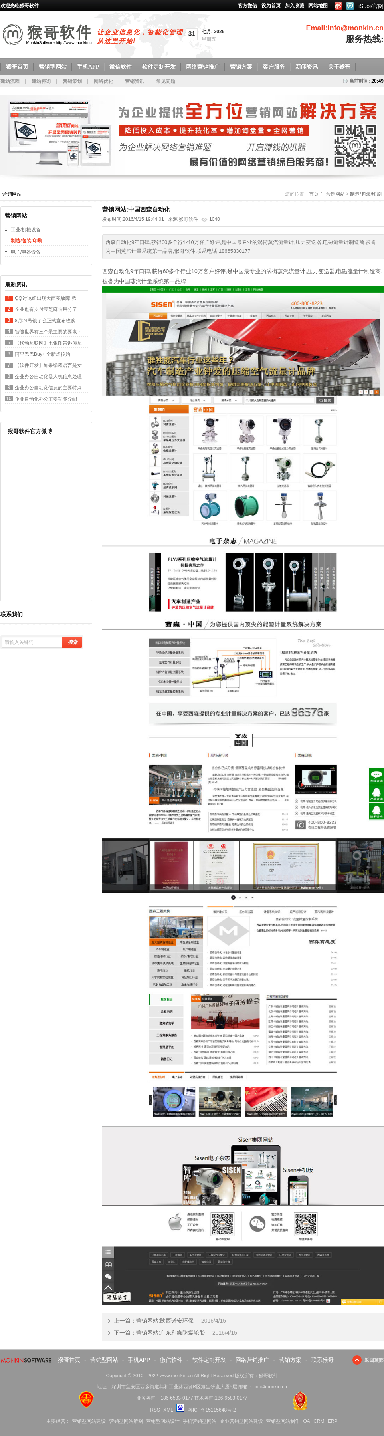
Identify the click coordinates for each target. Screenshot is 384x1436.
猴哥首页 (17, 67)
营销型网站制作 (283, 1421)
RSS (155, 1410)
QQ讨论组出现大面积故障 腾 (45, 298)
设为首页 (271, 5)
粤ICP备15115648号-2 (212, 1410)
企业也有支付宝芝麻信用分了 (46, 309)
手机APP (88, 67)
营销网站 (335, 194)
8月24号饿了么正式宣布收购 (45, 320)
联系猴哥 (322, 1360)
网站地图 (318, 5)
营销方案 (241, 67)
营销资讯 (134, 81)
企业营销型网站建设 (241, 1421)
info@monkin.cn (355, 28)
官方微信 (247, 5)
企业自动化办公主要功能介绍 (46, 399)
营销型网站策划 (126, 1421)
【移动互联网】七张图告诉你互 (48, 343)
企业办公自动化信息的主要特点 (48, 388)
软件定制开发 (159, 67)
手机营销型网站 (199, 1421)
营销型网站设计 (163, 1421)
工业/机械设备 (26, 229)
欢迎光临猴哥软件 (19, 5)
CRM (318, 1421)
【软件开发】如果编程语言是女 (48, 365)
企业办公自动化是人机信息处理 (48, 376)
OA (306, 1421)
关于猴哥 (339, 67)
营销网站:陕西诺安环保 (165, 1320)
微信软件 (120, 67)
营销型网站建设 (89, 1421)
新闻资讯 (306, 67)
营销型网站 (53, 67)
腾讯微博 (350, 5)
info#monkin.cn (271, 1387)
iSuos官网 (371, 6)
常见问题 (165, 81)
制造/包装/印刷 (366, 194)
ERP (333, 1421)
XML (168, 1410)
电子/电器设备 (26, 252)
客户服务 (274, 67)
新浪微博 (338, 5)
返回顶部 (374, 1360)
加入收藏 (294, 5)
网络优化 (103, 81)
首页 (314, 194)
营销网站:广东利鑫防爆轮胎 (170, 1332)
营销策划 (72, 81)
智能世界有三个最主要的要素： (48, 332)
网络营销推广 (203, 67)
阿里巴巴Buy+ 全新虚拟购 (42, 354)
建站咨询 (41, 81)
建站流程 (10, 81)
